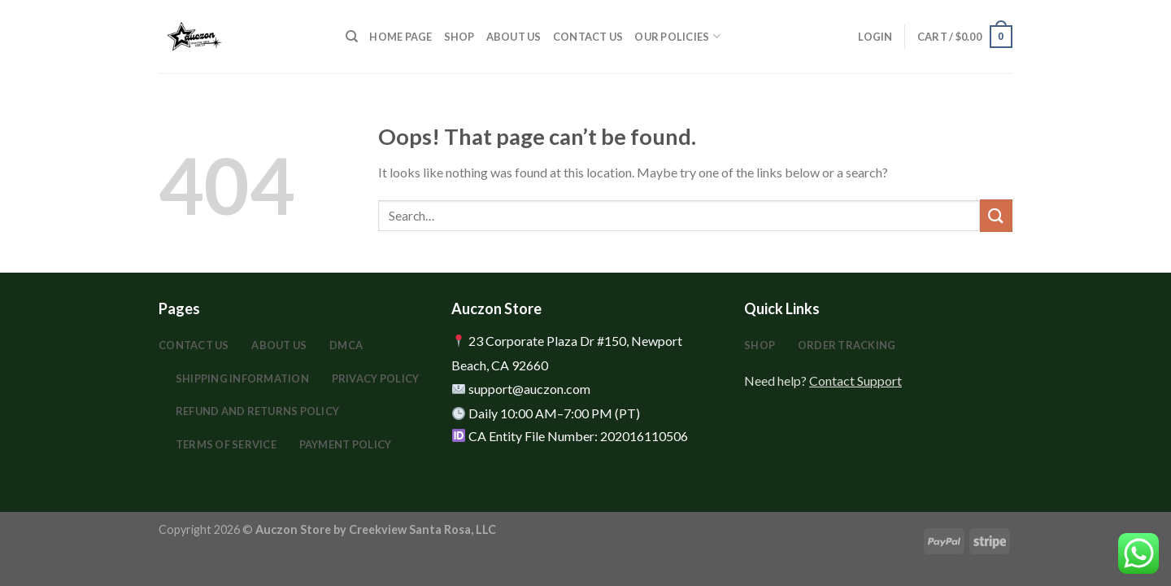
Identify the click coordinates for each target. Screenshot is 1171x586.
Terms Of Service (226, 444)
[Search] (352, 36)
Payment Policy (345, 444)
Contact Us (588, 36)
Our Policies (677, 36)
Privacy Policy (376, 378)
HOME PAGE (400, 36)
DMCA (346, 345)
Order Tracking (847, 345)
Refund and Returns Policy (257, 411)
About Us (514, 36)
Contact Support (855, 380)
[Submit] (996, 215)
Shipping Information (242, 378)
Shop (459, 36)
